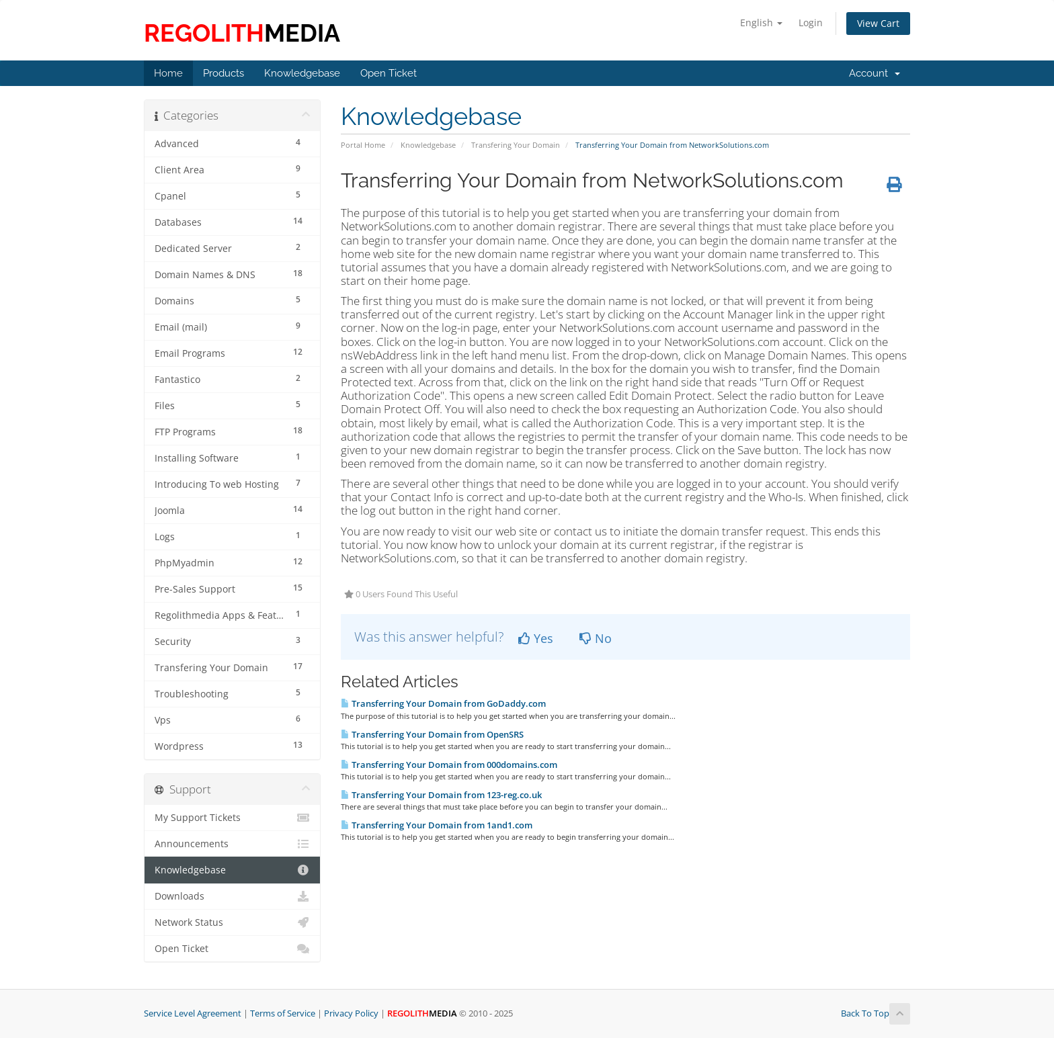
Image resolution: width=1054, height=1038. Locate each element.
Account (874, 73)
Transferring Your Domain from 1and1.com (436, 825)
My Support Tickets (232, 818)
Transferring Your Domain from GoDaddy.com (443, 703)
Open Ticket (232, 949)
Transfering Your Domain (515, 145)
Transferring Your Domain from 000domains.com (449, 765)
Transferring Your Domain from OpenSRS (432, 734)
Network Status (232, 922)
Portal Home (363, 145)
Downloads (232, 896)
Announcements (232, 844)
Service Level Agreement (192, 1013)
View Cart (878, 23)
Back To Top (875, 1014)
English (761, 22)
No (595, 638)
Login (811, 22)
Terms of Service (282, 1013)
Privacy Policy (351, 1013)
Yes (535, 638)
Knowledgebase (428, 145)
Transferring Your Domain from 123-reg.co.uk (441, 795)
